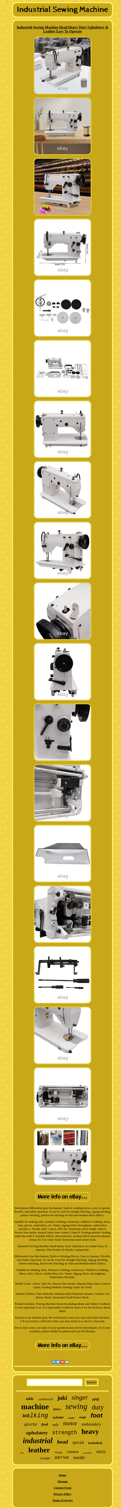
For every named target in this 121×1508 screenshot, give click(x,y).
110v (22, 1453)
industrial (38, 1441)
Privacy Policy (63, 1494)
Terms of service (62, 1500)
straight (45, 1458)
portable (87, 1452)
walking (35, 1415)
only (55, 1425)
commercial (45, 1399)
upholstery (36, 1432)
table (30, 1399)
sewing (76, 1406)
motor (70, 1423)
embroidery (91, 1424)
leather (39, 1450)
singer (80, 1397)
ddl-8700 (30, 1425)
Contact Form (62, 1487)
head (62, 1442)
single (82, 1417)
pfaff (95, 1399)
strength (64, 1433)
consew (73, 1451)
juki (62, 1398)
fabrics (57, 1409)
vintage (58, 1452)
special (78, 1442)
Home (62, 1475)
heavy (90, 1431)
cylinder (58, 1417)
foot (97, 1415)
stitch (100, 1451)
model (71, 1417)
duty (98, 1407)
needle (79, 1457)
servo (61, 1457)
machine (35, 1406)
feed (44, 1424)
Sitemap (62, 1481)
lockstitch (95, 1443)
